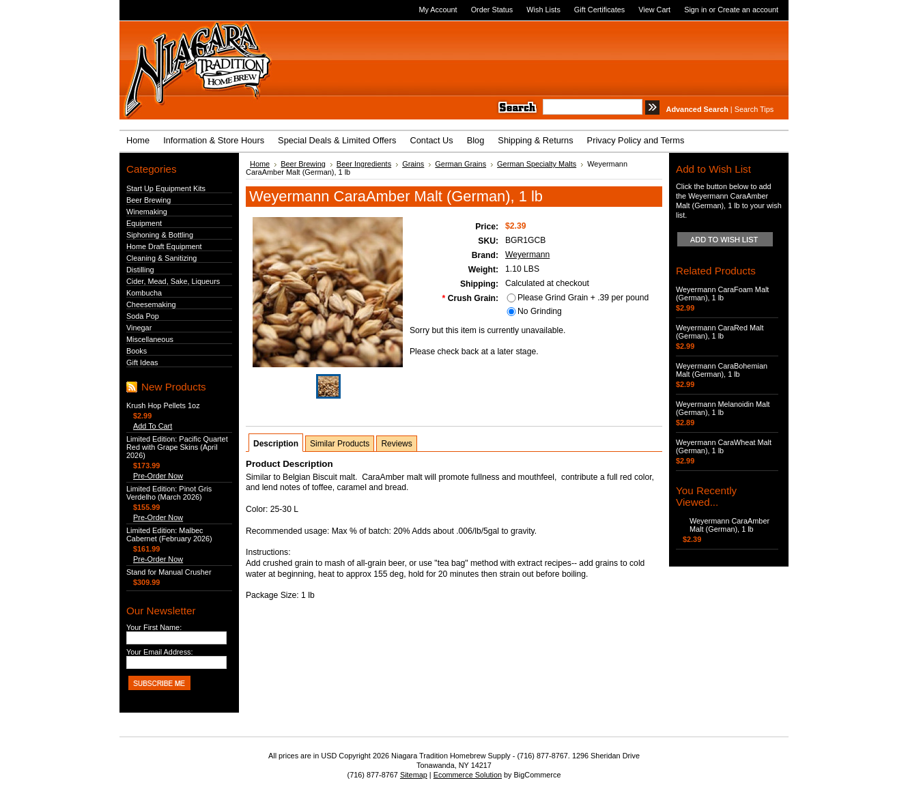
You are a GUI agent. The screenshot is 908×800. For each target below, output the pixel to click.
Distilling (140, 270)
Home (260, 164)
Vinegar (139, 328)
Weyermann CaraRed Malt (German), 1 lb (720, 332)
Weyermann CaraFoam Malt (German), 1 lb (722, 293)
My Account (437, 9)
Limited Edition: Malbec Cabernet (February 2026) (169, 534)
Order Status (492, 9)
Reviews (396, 443)
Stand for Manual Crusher (169, 572)
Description (275, 443)
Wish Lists (543, 9)
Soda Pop (142, 316)
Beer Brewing (148, 200)
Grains (413, 164)
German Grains (460, 164)
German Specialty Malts (536, 164)
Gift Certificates (599, 9)
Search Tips (754, 109)
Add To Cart (152, 426)
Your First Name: (154, 627)
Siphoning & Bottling (159, 235)
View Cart (654, 9)
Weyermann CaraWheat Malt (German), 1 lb (723, 446)
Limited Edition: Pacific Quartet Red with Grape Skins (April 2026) (177, 447)
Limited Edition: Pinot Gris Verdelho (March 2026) (169, 493)
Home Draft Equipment (164, 246)
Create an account (748, 9)
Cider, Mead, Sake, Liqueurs (173, 281)
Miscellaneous (149, 339)
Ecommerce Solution (468, 775)
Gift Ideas (142, 362)
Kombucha (144, 293)
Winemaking (146, 212)
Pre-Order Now (158, 476)
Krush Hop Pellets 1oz (163, 405)
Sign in (695, 9)
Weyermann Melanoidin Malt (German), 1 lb (723, 408)
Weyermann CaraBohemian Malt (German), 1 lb (721, 370)
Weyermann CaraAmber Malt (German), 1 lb (729, 525)
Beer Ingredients (364, 164)
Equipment (144, 223)
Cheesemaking (151, 304)
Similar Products (339, 443)
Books (136, 351)
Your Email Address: (159, 652)
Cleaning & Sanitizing (161, 258)
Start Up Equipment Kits (165, 188)
